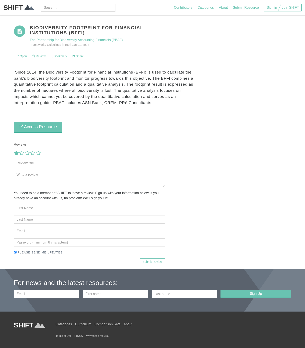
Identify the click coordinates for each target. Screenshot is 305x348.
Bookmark (59, 56)
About (223, 7)
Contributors (183, 7)
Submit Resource (246, 7)
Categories (205, 7)
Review (39, 56)
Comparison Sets (107, 324)
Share (78, 56)
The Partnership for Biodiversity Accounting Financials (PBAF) (76, 40)
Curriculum (83, 324)
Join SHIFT (290, 7)
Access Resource (38, 126)
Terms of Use (63, 335)
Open (21, 56)
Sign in (272, 7)
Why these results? (97, 335)
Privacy (78, 335)
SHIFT (19, 7)
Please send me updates (38, 252)
